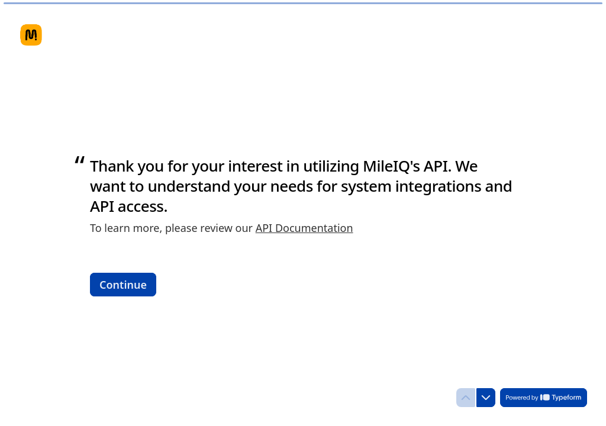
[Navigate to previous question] (465, 397)
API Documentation (304, 228)
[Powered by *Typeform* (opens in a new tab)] (543, 397)
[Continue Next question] (123, 284)
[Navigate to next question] (485, 397)
